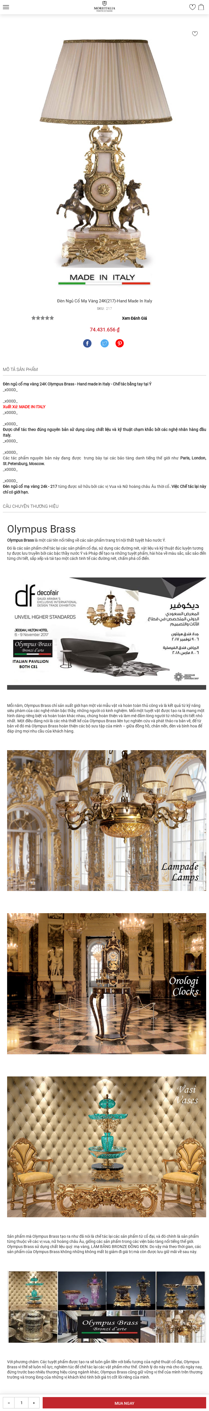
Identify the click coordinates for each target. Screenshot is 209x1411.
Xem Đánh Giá (134, 318)
